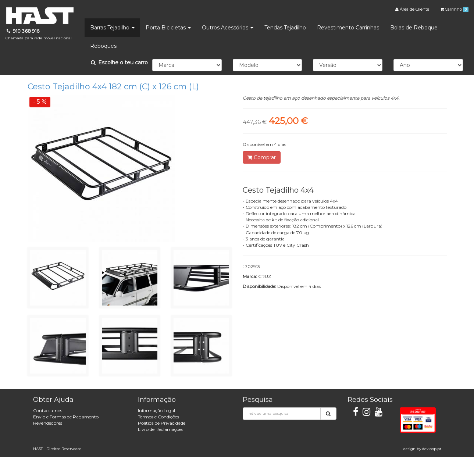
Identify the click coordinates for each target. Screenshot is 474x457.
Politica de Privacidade (161, 423)
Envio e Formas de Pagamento (66, 416)
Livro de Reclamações (160, 429)
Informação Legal (156, 410)
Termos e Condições (158, 416)
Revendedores (47, 423)
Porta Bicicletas (168, 27)
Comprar (261, 157)
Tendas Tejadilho (285, 27)
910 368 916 (39, 34)
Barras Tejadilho (112, 27)
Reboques (103, 46)
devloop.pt (431, 448)
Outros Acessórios (227, 27)
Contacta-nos (47, 410)
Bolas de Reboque (414, 27)
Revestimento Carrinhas (348, 27)
